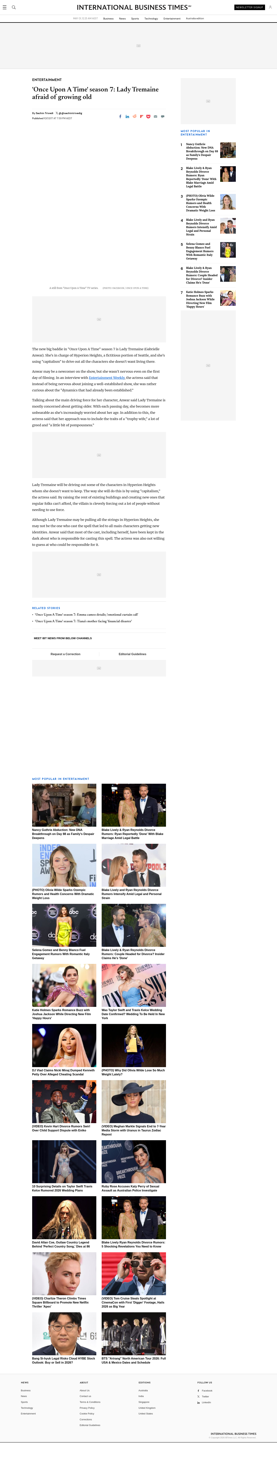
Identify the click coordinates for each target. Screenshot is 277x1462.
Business (108, 18)
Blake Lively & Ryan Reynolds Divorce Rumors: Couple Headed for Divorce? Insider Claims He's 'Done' (133, 973)
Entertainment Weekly (107, 397)
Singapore (144, 1421)
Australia (143, 1410)
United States (146, 1433)
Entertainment (172, 18)
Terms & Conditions (90, 1421)
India (141, 1415)
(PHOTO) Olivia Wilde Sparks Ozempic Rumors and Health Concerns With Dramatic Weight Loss (63, 913)
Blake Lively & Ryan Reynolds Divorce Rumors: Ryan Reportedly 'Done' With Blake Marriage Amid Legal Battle (132, 853)
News (122, 18)
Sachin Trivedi (45, 113)
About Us (85, 1410)
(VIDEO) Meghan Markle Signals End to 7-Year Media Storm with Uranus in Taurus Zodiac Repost (134, 1149)
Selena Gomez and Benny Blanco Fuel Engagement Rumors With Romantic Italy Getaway (61, 973)
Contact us (85, 1415)
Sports (135, 18)
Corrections (86, 1439)
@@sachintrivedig (70, 113)
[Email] (155, 116)
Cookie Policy (87, 1433)
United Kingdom (147, 1427)
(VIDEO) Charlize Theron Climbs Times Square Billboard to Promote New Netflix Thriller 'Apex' (60, 1322)
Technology (151, 18)
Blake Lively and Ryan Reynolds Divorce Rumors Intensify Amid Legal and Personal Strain (132, 913)
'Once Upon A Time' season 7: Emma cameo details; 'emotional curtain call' (86, 634)
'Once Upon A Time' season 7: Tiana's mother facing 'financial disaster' (83, 641)
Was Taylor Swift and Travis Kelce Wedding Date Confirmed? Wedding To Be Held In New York (133, 1033)
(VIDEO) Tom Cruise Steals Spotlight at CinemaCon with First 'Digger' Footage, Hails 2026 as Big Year (133, 1322)
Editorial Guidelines (132, 673)
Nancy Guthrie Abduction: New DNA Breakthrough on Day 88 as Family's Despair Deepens (63, 853)
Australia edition (195, 18)
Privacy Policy (87, 1427)
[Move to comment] (162, 116)
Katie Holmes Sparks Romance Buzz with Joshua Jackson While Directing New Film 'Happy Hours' (61, 1033)
